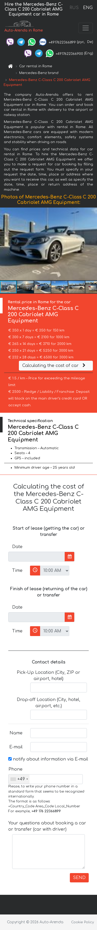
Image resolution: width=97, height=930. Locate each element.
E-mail (16, 747)
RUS (74, 7)
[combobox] (19, 779)
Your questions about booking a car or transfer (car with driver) (47, 826)
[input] (36, 557)
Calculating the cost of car (54, 365)
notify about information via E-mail (48, 759)
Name (16, 733)
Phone (16, 769)
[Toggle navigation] (85, 28)
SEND (79, 877)
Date (17, 546)
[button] (92, 244)
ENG (87, 7)
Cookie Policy (82, 922)
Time (17, 570)
